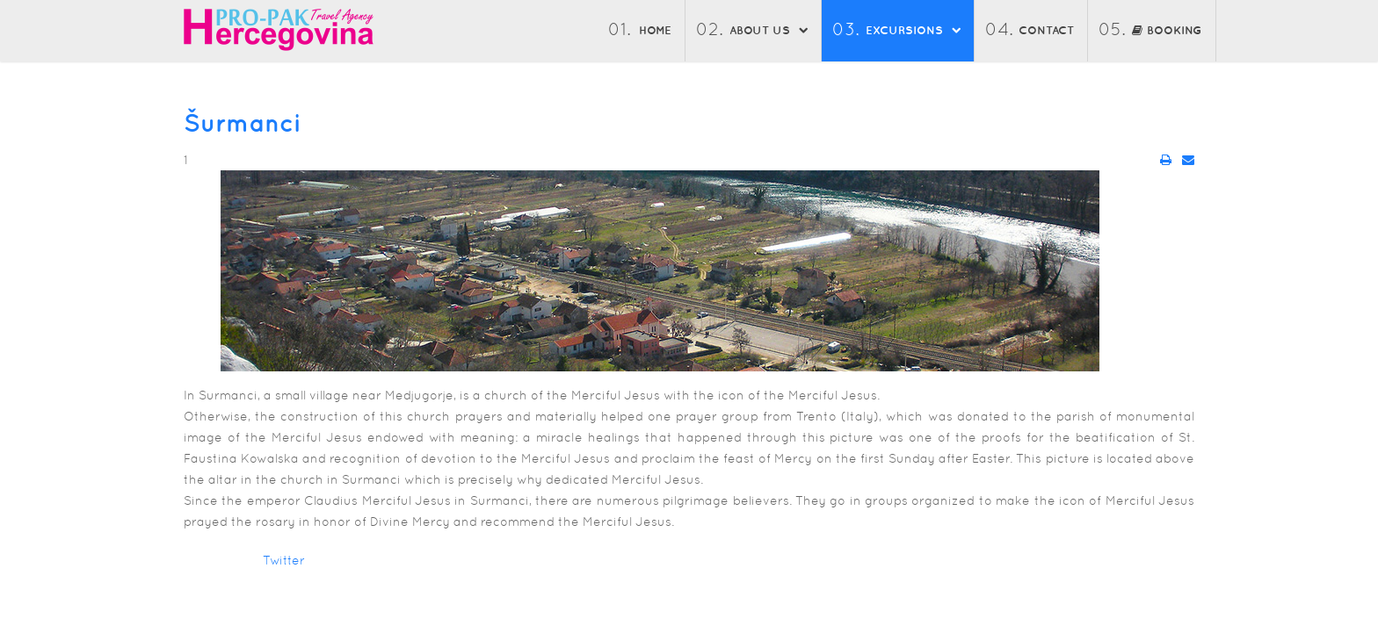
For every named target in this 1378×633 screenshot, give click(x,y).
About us (759, 30)
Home (655, 30)
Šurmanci (242, 122)
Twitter (284, 560)
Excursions (904, 30)
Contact (1046, 30)
